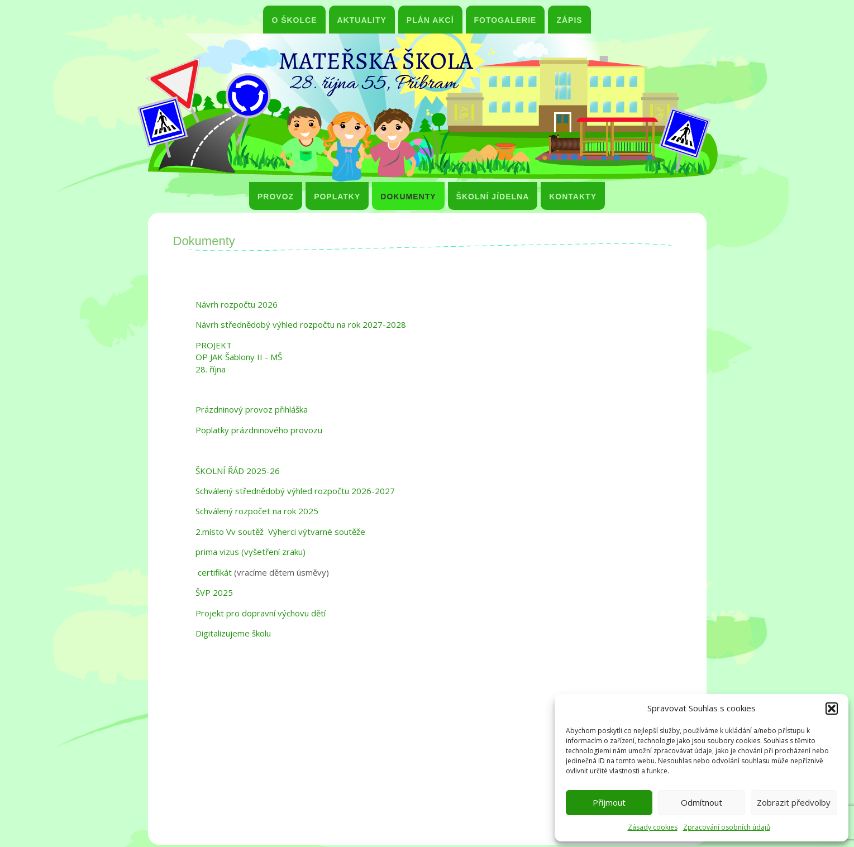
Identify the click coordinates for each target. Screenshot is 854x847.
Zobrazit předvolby (794, 802)
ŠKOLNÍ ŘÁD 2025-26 (237, 470)
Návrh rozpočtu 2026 (236, 304)
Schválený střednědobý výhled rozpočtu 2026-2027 (295, 490)
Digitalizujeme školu (233, 633)
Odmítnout (701, 802)
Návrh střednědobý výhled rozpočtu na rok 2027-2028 (300, 324)
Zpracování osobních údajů (726, 827)
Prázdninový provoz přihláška (251, 409)
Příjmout (609, 802)
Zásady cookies (653, 827)
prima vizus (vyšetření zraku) (250, 551)
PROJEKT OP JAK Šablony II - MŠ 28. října (238, 357)
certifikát (213, 572)
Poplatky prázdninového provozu (258, 430)
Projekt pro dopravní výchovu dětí (260, 613)
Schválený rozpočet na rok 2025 (256, 510)
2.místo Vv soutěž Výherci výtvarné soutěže (280, 531)
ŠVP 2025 (214, 592)
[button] (831, 708)
